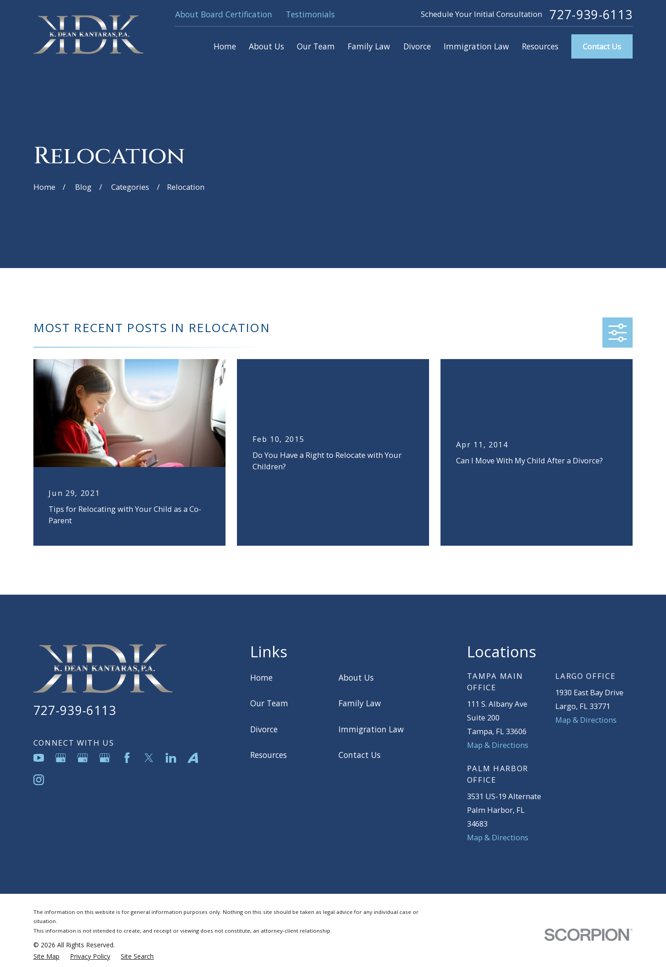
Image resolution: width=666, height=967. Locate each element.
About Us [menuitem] (266, 46)
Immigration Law (371, 729)
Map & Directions (497, 745)
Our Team (269, 703)
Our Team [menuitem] (316, 46)
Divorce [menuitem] (417, 46)
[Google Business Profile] (60, 757)
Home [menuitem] (225, 46)
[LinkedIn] (171, 757)
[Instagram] (38, 779)
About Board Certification (223, 14)
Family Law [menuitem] (369, 46)
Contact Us (602, 46)
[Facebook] (127, 757)
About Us (356, 677)
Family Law (359, 703)
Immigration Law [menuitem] (476, 46)
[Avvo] (193, 757)
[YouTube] (38, 757)
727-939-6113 (591, 15)
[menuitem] (46, 956)
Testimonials (310, 14)
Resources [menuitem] (540, 46)
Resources (268, 754)
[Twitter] (149, 757)
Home (261, 677)
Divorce (264, 729)
